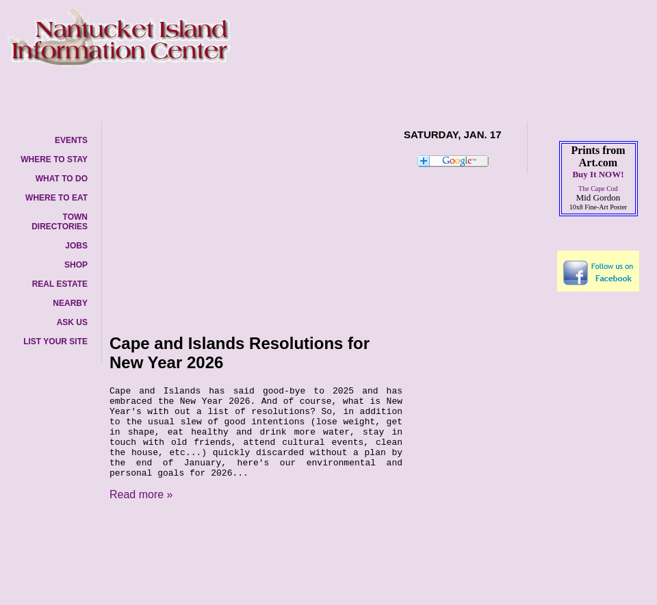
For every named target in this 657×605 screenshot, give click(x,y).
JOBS (76, 245)
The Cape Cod (598, 188)
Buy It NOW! (597, 174)
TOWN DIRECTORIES (59, 221)
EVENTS (71, 140)
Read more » (141, 494)
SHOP (76, 265)
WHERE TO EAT (56, 198)
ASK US (72, 322)
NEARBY (70, 303)
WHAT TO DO (62, 178)
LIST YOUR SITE (55, 341)
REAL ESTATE (60, 284)
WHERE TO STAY (54, 159)
